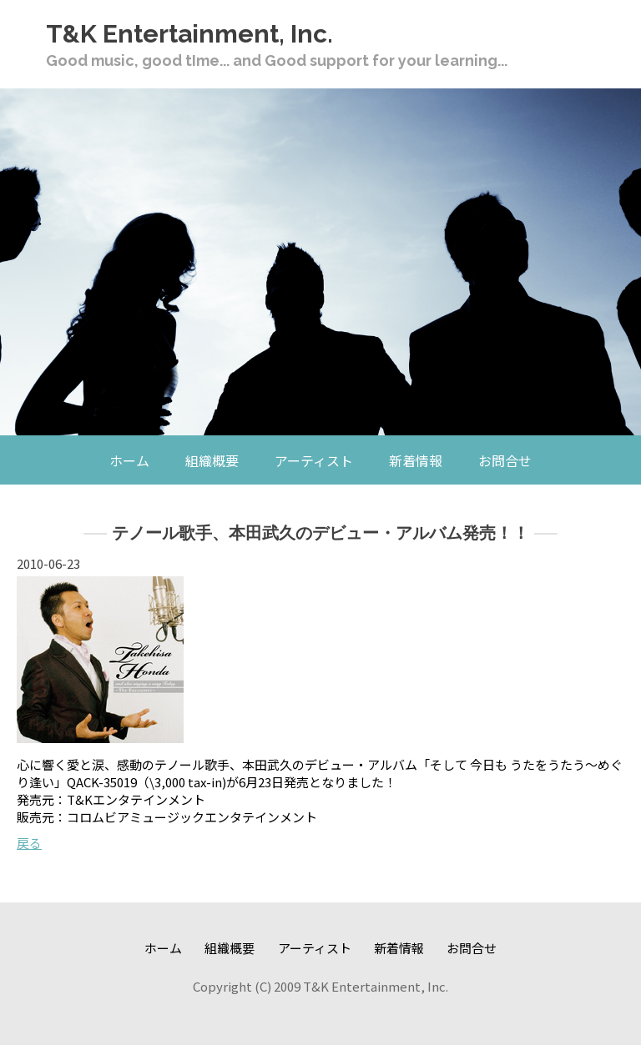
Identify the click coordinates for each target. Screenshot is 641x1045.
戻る (29, 843)
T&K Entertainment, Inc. (189, 33)
